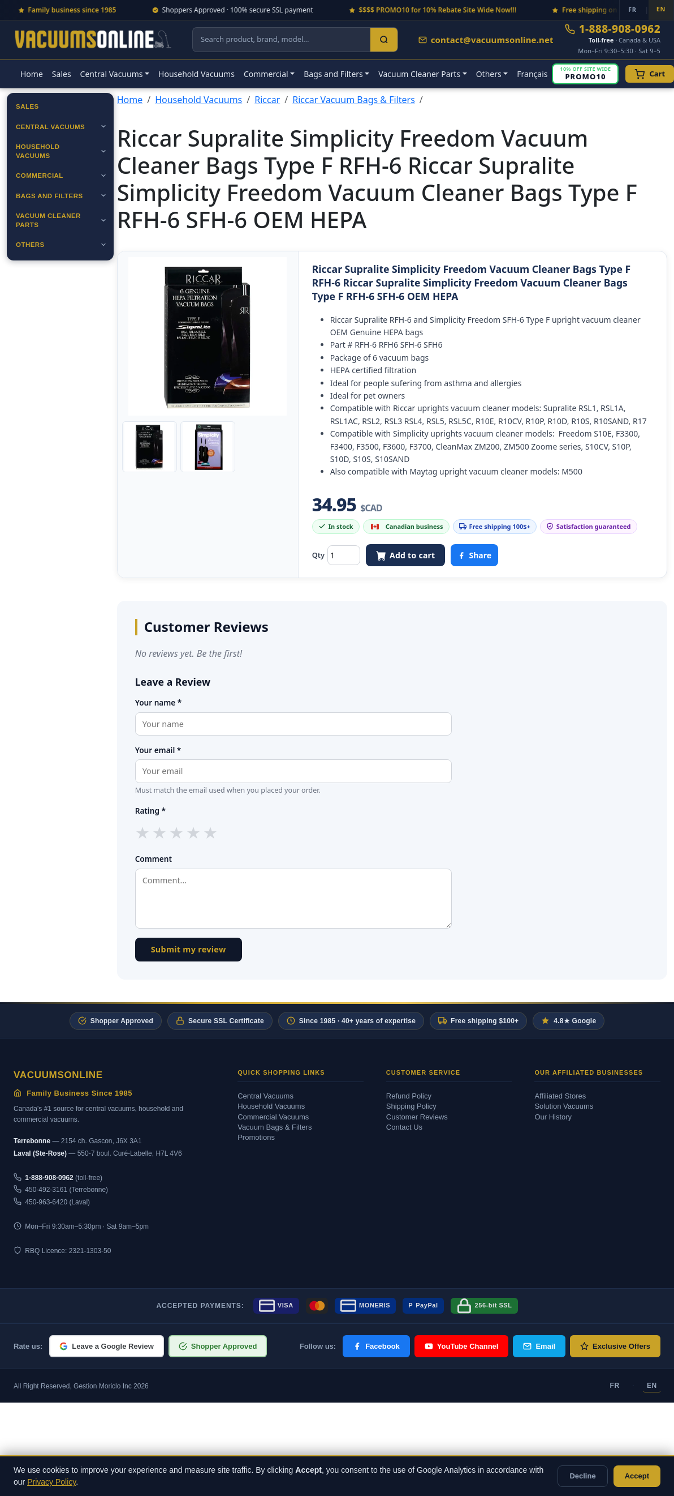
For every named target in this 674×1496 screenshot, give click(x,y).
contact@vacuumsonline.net (486, 39)
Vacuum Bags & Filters (274, 1127)
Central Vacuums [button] (111, 74)
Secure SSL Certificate (220, 1020)
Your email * (158, 750)
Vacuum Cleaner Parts (48, 220)
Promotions (256, 1137)
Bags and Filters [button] (333, 74)
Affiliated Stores (560, 1096)
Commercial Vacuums (273, 1117)
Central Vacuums (50, 126)
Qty (318, 555)
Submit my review (188, 949)
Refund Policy (408, 1096)
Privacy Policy (51, 1481)
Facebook (376, 1346)
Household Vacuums (196, 74)
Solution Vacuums (563, 1106)
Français (532, 74)
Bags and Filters (49, 196)
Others (30, 244)
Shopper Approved (115, 1020)
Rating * (150, 810)
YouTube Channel (462, 1346)
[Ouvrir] (103, 126)
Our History (553, 1117)
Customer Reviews (417, 1117)
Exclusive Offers (615, 1346)
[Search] (384, 40)
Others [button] (489, 74)
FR (615, 1386)
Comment (153, 858)
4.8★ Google (568, 1020)
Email (539, 1346)
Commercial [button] (266, 74)
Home (31, 74)
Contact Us (404, 1127)
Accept (637, 1476)
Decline (582, 1476)
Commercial (39, 175)
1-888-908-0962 (612, 29)
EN (652, 1386)
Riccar (267, 99)
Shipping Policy (411, 1106)
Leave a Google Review (106, 1346)
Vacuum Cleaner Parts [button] (419, 74)
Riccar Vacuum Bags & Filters (353, 99)
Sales (61, 74)
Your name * (158, 702)
